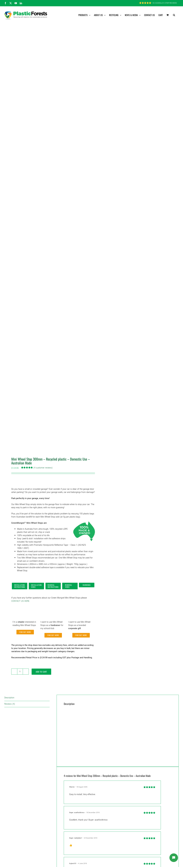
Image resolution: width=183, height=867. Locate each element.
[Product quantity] (20, 671)
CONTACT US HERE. (20, 601)
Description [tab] (9, 697)
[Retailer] (25, 606)
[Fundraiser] (53, 606)
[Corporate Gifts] (81, 606)
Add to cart (41, 671)
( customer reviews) (43, 467)
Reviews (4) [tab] (9, 703)
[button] (174, 15)
